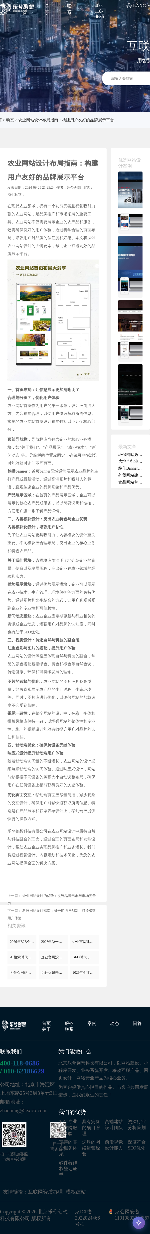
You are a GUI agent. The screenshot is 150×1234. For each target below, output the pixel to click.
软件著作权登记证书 (68, 1168)
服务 (69, 1023)
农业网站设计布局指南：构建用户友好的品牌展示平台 (66, 120)
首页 (46, 1023)
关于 (46, 1029)
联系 (69, 1029)
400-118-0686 (19, 1063)
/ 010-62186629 (22, 1071)
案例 (91, 1023)
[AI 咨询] (139, 1223)
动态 (10, 120)
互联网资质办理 (45, 1191)
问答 (137, 1023)
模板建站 (76, 1191)
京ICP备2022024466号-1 (87, 1218)
